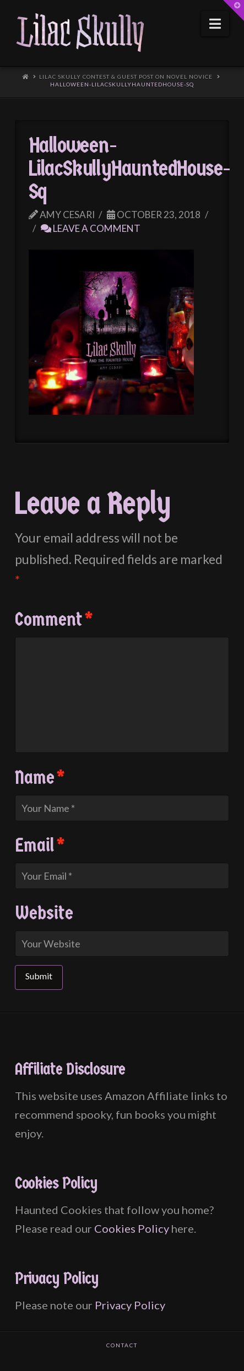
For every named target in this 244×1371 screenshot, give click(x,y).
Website (44, 913)
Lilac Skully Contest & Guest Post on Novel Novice (126, 76)
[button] (215, 23)
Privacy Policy (130, 1305)
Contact (122, 1345)
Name (40, 778)
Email (40, 845)
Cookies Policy (131, 1228)
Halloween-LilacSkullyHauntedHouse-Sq (122, 84)
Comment (54, 620)
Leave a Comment (90, 228)
